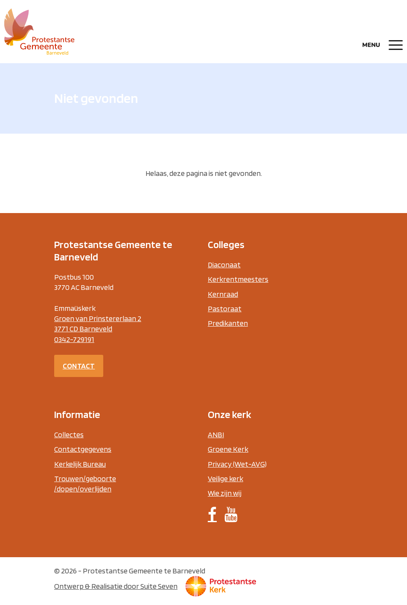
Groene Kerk (228, 448)
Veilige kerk (225, 478)
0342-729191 (74, 339)
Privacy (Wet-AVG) (237, 463)
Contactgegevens (82, 448)
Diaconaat (224, 264)
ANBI (216, 434)
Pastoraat (224, 308)
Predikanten (228, 323)
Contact (79, 365)
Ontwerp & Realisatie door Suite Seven (115, 586)
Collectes (69, 434)
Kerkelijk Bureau (80, 463)
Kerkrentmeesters (238, 279)
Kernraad (223, 293)
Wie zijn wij (224, 492)
